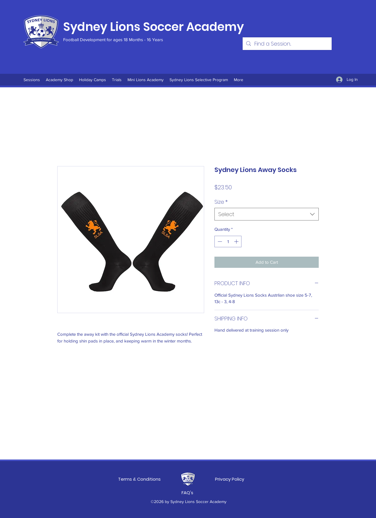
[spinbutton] (228, 241)
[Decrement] (219, 241)
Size (221, 201)
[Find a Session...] (286, 43)
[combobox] (266, 214)
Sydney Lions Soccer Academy (153, 27)
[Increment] (237, 241)
